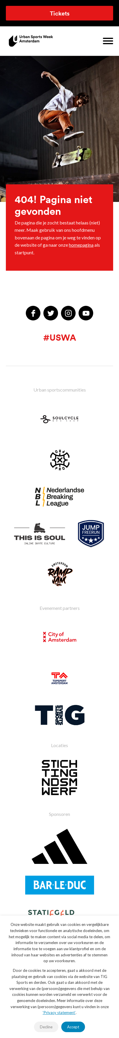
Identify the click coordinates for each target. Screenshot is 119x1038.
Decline (46, 1027)
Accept (73, 1027)
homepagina (81, 245)
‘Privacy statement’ (59, 1012)
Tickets (59, 13)
